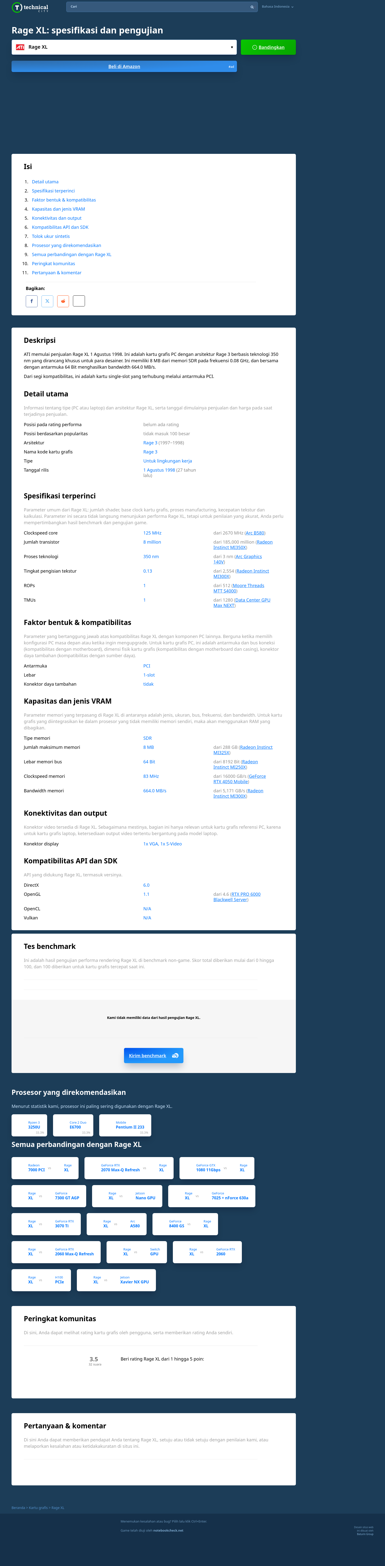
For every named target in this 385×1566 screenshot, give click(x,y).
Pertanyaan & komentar (57, 273)
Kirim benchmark (154, 1054)
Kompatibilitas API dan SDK (60, 227)
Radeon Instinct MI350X (243, 542)
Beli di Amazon (171, 66)
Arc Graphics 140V (237, 557)
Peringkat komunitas (53, 263)
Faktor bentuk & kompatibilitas (64, 200)
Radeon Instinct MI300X (241, 571)
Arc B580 (255, 531)
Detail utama (45, 182)
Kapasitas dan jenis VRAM (58, 209)
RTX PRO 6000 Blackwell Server (237, 894)
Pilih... (232, 47)
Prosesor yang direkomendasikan (66, 245)
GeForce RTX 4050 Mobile (239, 777)
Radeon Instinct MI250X (235, 762)
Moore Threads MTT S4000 (238, 586)
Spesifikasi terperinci (53, 191)
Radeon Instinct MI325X (243, 748)
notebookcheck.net (168, 1528)
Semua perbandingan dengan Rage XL (71, 254)
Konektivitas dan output (57, 218)
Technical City (30, 7)
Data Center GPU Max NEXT (241, 600)
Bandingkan (268, 47)
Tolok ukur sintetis (51, 236)
